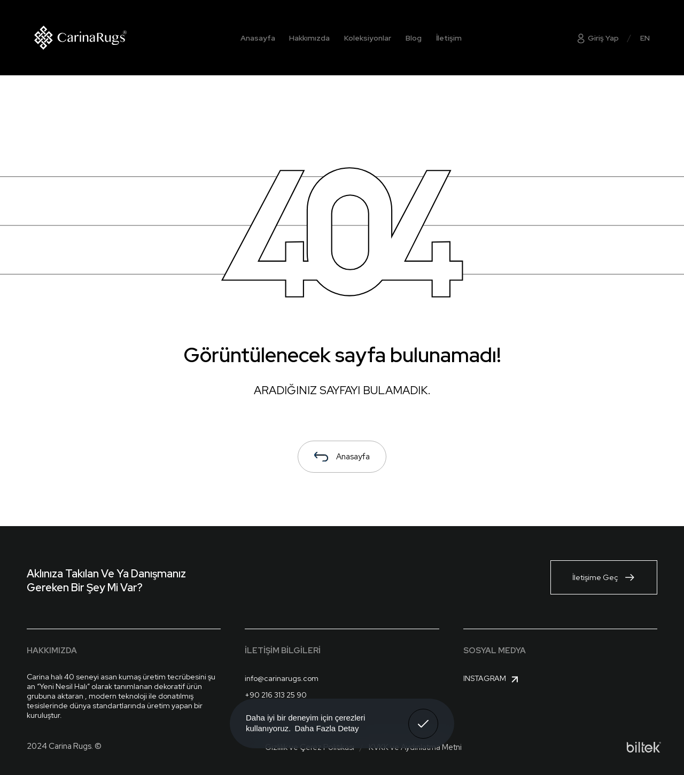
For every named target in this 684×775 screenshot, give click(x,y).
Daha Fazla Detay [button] (326, 728)
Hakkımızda (309, 38)
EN (645, 38)
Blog (414, 38)
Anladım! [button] (423, 715)
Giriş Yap (597, 38)
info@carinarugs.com (281, 678)
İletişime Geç (603, 577)
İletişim (449, 38)
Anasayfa (257, 38)
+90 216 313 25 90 (276, 695)
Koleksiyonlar (367, 38)
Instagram (492, 679)
